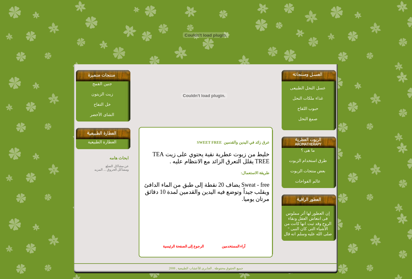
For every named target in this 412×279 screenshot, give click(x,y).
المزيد (98, 169)
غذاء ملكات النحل (308, 98)
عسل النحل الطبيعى (308, 88)
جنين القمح (102, 83)
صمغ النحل (307, 118)
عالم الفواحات (307, 181)
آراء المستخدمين (235, 246)
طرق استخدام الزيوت (308, 160)
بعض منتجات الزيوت (308, 170)
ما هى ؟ (308, 150)
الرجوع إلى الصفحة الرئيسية (183, 246)
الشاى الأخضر (102, 114)
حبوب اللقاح (307, 108)
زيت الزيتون (102, 94)
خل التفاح (102, 104)
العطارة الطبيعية (102, 142)
